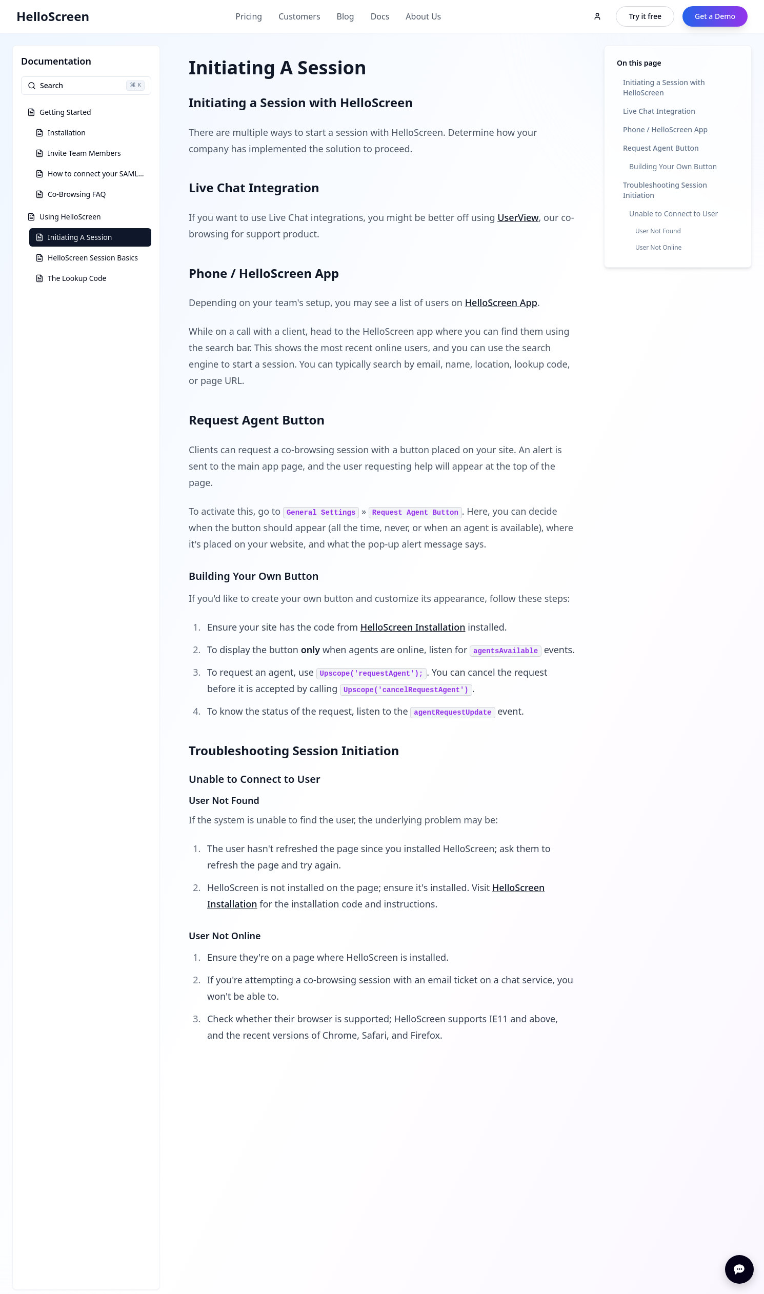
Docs (380, 16)
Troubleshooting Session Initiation (665, 190)
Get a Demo (715, 16)
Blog (345, 16)
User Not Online (658, 247)
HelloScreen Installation (413, 627)
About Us (423, 16)
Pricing (248, 16)
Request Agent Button (661, 148)
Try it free (645, 16)
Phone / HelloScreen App (665, 129)
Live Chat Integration (659, 111)
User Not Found (658, 231)
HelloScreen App (501, 302)
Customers (299, 16)
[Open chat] (739, 1269)
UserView (517, 217)
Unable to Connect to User (673, 213)
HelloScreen (52, 16)
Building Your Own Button (673, 166)
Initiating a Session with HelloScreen (664, 87)
